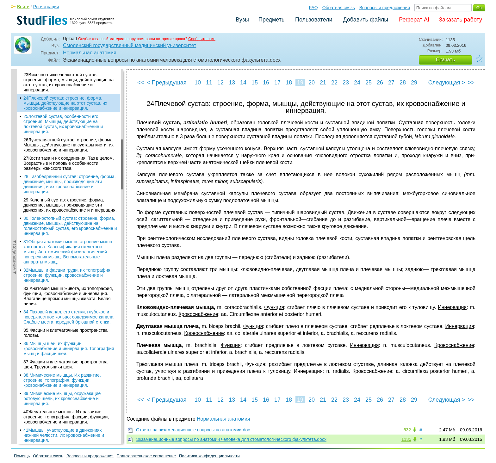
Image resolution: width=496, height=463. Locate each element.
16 (266, 82)
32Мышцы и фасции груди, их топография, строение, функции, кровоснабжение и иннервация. (67, 275)
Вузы (242, 19)
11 (209, 82)
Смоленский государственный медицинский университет (129, 45)
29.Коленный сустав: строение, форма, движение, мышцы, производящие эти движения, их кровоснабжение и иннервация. (70, 205)
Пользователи (313, 19)
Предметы (272, 19)
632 (407, 429)
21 (323, 82)
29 (414, 82)
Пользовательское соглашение (146, 456)
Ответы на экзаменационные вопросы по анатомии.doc (193, 429)
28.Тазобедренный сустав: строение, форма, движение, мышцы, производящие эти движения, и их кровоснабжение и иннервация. (69, 184)
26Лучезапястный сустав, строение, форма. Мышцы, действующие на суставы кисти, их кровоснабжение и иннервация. (68, 144)
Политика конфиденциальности (209, 456)
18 (289, 82)
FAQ (313, 7)
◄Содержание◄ (14, 180)
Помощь (22, 456)
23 (346, 82)
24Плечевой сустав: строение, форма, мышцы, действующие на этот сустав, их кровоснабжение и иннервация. (65, 103)
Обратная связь (338, 7)
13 (232, 82)
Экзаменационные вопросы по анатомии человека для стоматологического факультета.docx (231, 439)
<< (140, 82)
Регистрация (46, 6)
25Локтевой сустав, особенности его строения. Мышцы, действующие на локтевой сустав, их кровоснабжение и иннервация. (63, 124)
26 (380, 82)
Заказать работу (460, 19)
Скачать (445, 59)
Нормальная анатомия (89, 52)
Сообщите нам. (201, 39)
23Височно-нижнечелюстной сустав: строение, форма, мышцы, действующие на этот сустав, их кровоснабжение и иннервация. (68, 82)
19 (300, 82)
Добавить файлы (365, 19)
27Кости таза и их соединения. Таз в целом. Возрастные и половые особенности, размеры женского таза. (68, 163)
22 (334, 82)
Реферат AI (414, 19)
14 (243, 82)
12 (220, 82)
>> (471, 82)
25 (368, 82)
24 (357, 82)
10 (198, 82)
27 (391, 82)
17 (277, 82)
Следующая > (446, 82)
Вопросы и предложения (384, 7)
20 (311, 82)
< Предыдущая (167, 82)
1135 (406, 439)
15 (254, 82)
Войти (23, 6)
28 (403, 82)
